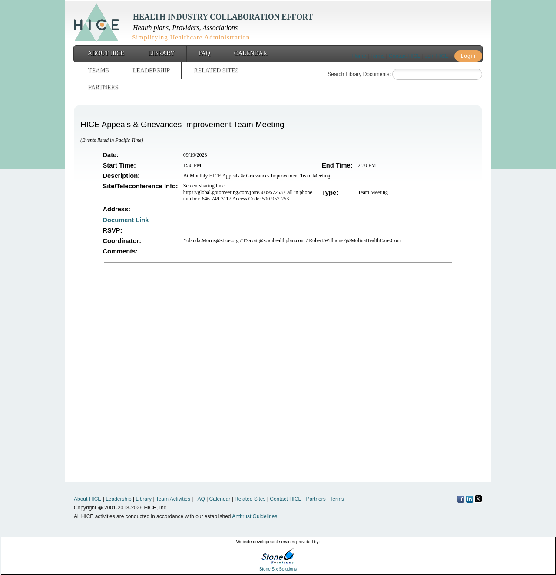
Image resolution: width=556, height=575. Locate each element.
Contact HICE (404, 56)
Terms (378, 56)
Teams (98, 70)
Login (468, 56)
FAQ (204, 53)
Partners (103, 87)
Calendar (250, 53)
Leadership (150, 70)
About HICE (106, 53)
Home (359, 56)
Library (161, 53)
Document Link (127, 220)
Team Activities (173, 499)
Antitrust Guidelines (254, 516)
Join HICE (436, 56)
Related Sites (215, 70)
